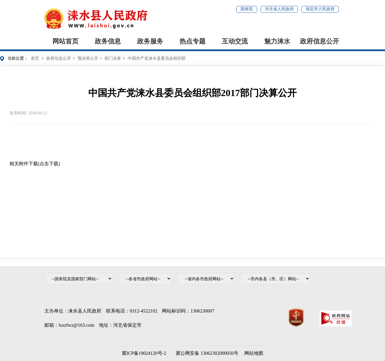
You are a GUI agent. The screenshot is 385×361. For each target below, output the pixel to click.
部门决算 (113, 58)
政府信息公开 (319, 41)
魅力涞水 (277, 41)
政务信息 (108, 41)
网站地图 (253, 353)
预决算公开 (88, 58)
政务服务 (150, 41)
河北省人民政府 (279, 9)
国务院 (246, 9)
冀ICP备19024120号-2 (144, 353)
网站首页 (65, 41)
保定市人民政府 (320, 9)
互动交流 (235, 41)
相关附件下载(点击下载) (34, 163)
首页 (35, 58)
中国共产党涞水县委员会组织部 (157, 58)
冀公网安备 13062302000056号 (205, 353)
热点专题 (192, 41)
